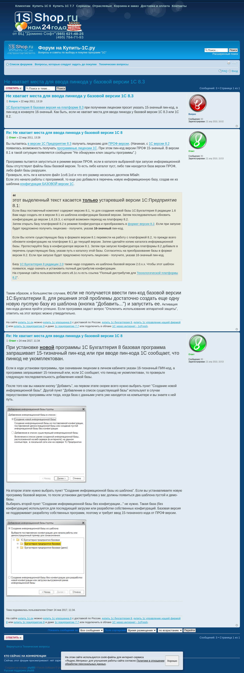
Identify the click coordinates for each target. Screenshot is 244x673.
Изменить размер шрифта (235, 63)
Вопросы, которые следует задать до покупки (65, 64)
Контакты (179, 6)
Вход (235, 71)
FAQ (224, 71)
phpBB (31, 667)
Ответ (12, 137)
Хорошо (172, 660)
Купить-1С (75, 47)
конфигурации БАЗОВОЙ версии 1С (47, 184)
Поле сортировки (131, 630)
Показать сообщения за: (76, 630)
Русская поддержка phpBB (19, 670)
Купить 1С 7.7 (63, 6)
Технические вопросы (113, 64)
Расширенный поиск (225, 53)
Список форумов (21, 64)
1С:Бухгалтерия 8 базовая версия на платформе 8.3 (45, 107)
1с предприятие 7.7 (67, 326)
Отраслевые (102, 6)
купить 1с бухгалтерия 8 (117, 322)
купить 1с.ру (26, 322)
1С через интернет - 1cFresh (130, 326)
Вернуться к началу (237, 126)
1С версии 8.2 (159, 143)
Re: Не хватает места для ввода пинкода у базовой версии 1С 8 (64, 133)
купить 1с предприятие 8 (29, 326)
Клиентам (22, 6)
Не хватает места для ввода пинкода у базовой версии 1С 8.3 (74, 81)
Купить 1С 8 (41, 6)
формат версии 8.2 (141, 223)
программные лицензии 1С (77, 148)
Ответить (13, 88)
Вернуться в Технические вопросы (28, 646)
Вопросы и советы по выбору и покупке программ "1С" (72, 52)
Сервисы (83, 6)
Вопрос (13, 101)
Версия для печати (228, 63)
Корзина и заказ (126, 6)
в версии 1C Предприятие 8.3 (49, 143)
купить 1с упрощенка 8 (57, 322)
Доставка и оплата (155, 6)
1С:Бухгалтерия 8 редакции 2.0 (42, 264)
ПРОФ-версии (118, 143)
